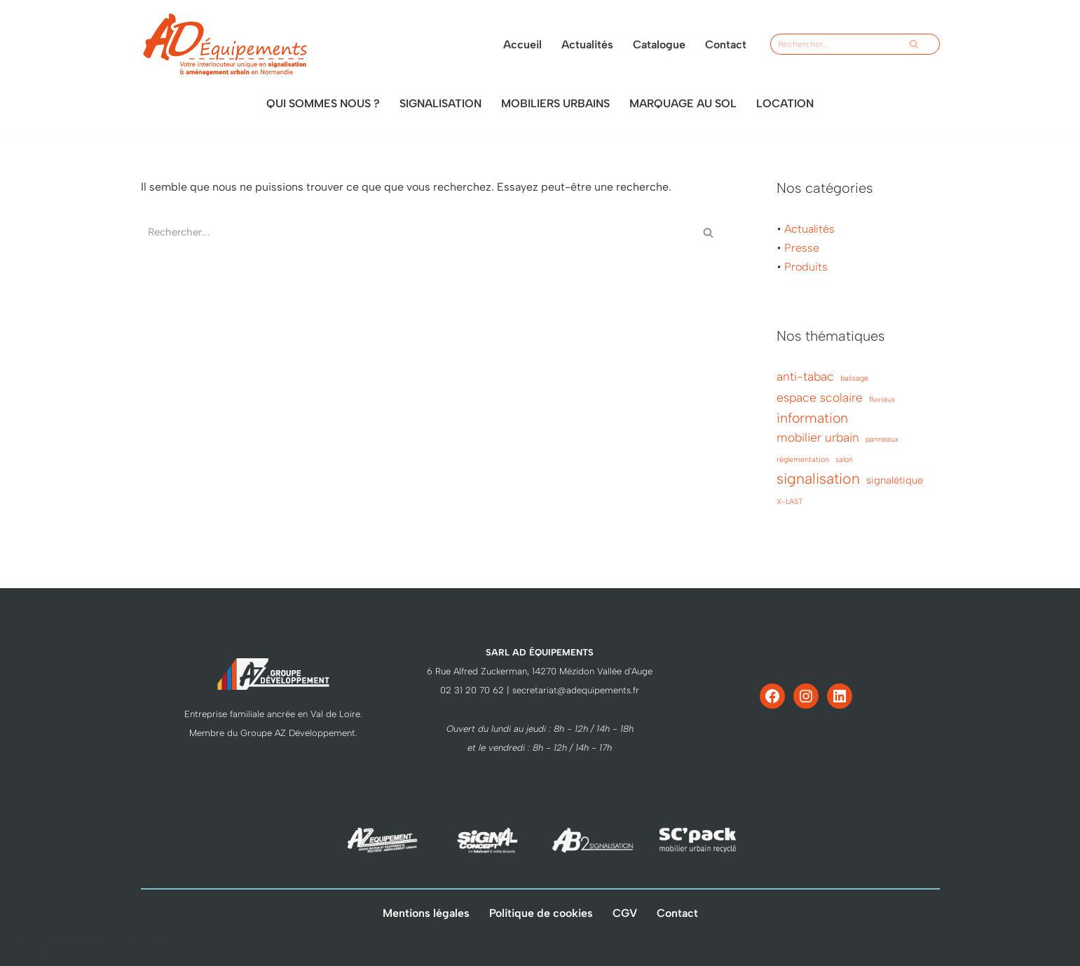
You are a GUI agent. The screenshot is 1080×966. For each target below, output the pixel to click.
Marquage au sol (683, 103)
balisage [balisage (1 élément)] (854, 378)
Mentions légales (426, 913)
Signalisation (440, 103)
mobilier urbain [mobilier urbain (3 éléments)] (818, 437)
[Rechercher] (836, 44)
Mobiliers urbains (555, 103)
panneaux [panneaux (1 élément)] (882, 439)
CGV (625, 913)
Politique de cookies (541, 913)
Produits (806, 266)
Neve (23, 948)
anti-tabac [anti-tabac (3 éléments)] (805, 376)
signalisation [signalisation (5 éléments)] (818, 478)
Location (785, 103)
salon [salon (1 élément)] (844, 459)
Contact (725, 44)
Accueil (522, 44)
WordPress (142, 948)
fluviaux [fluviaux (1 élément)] (882, 399)
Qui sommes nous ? (323, 103)
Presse (801, 247)
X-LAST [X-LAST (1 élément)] (789, 501)
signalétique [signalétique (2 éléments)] (894, 480)
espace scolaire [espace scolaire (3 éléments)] (820, 397)
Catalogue (659, 44)
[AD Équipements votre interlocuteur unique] (225, 44)
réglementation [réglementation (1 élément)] (803, 459)
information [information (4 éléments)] (812, 417)
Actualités (587, 44)
